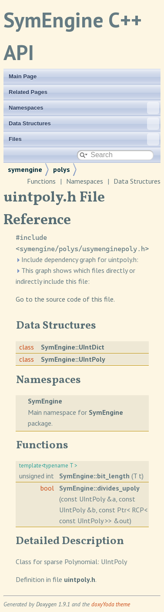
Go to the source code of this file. (65, 299)
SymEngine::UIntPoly (73, 359)
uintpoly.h (79, 579)
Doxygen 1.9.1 (53, 604)
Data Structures (84, 124)
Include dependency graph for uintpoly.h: (77, 259)
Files (84, 139)
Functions (41, 181)
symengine (25, 169)
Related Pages (28, 92)
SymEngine (45, 401)
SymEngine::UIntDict (72, 347)
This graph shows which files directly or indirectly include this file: (75, 276)
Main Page (23, 76)
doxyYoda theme (110, 604)
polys (61, 169)
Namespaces (84, 108)
